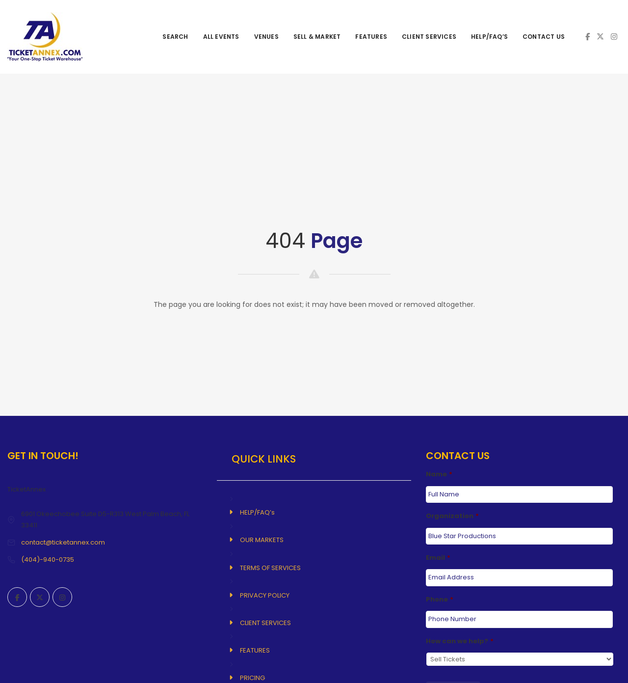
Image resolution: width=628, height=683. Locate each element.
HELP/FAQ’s (489, 36)
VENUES (266, 36)
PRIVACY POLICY (264, 595)
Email (438, 557)
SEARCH (175, 36)
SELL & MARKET (317, 36)
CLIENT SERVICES (429, 36)
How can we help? (460, 640)
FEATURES (371, 36)
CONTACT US (544, 36)
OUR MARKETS (262, 540)
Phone (439, 599)
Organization (452, 516)
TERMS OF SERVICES (270, 568)
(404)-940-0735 (47, 559)
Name (439, 474)
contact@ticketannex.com (63, 542)
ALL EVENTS (221, 36)
